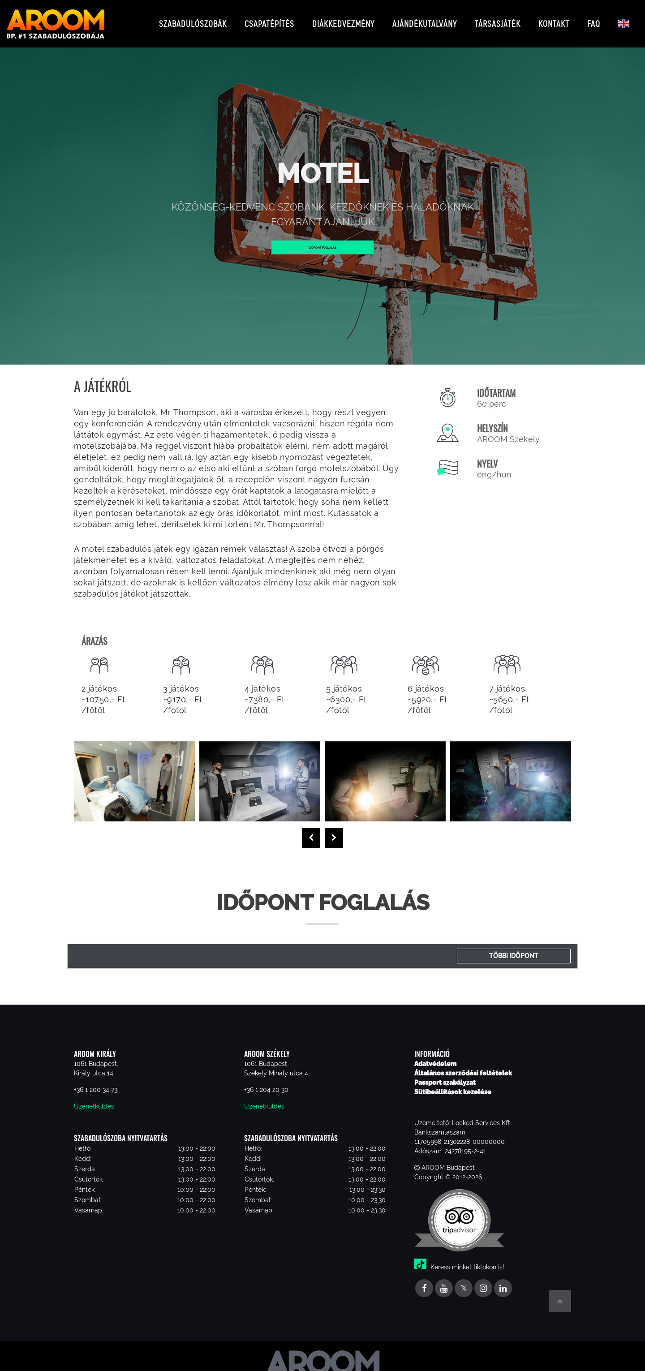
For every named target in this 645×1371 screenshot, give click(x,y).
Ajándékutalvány (424, 20)
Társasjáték (497, 20)
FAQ (593, 20)
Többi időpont (513, 948)
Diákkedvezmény (343, 20)
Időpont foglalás (322, 240)
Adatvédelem (435, 1056)
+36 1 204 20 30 (266, 1082)
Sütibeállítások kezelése (452, 1084)
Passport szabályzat (445, 1075)
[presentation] (311, 831)
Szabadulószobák (193, 20)
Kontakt (553, 20)
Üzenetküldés (94, 1099)
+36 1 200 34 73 (95, 1082)
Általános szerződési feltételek (463, 1066)
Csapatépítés (269, 20)
